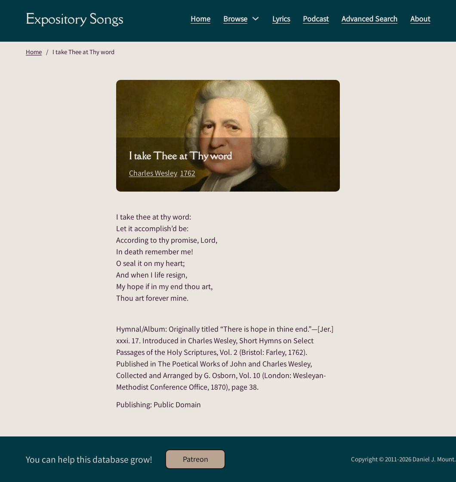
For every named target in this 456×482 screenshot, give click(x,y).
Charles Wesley (153, 173)
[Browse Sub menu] (255, 18)
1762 (187, 173)
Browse (235, 19)
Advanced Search (369, 19)
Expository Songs (74, 18)
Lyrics (281, 19)
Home (200, 19)
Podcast (316, 19)
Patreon (195, 459)
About (420, 19)
